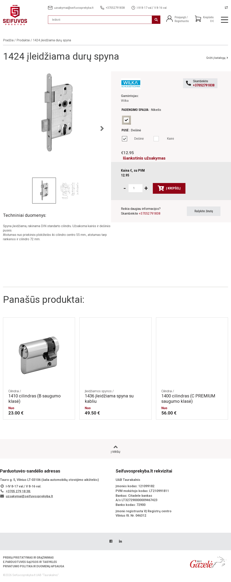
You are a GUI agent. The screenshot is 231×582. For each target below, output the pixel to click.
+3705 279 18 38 (18, 491)
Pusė (125, 130)
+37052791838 (149, 213)
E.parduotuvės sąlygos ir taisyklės (30, 562)
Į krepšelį (169, 188)
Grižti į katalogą (217, 57)
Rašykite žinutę (203, 211)
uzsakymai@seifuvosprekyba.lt (29, 496)
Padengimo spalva (135, 110)
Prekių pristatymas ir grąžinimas (28, 557)
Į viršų (115, 448)
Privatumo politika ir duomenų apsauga (33, 566)
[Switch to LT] (226, 7)
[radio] (126, 120)
